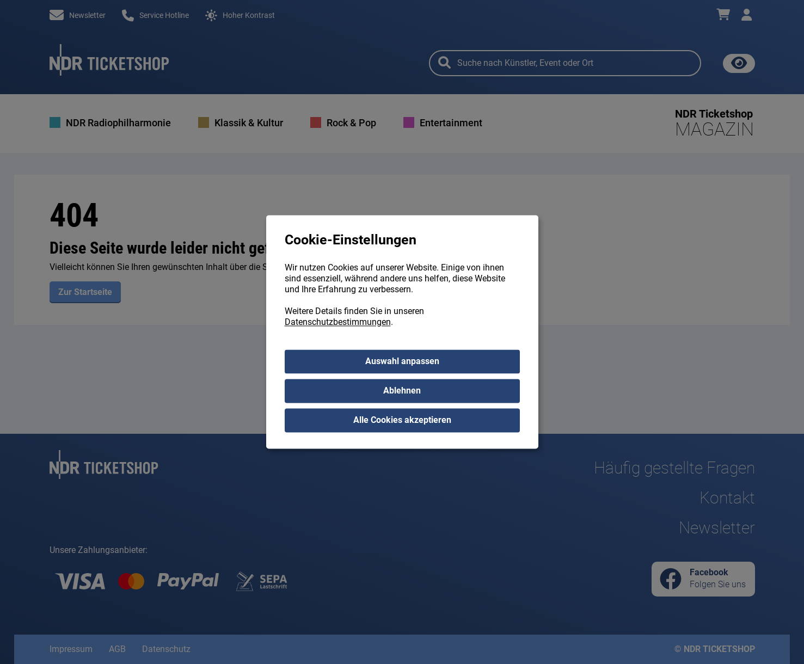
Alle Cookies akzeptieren (402, 420)
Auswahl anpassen (402, 361)
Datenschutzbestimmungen (338, 322)
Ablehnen (402, 391)
